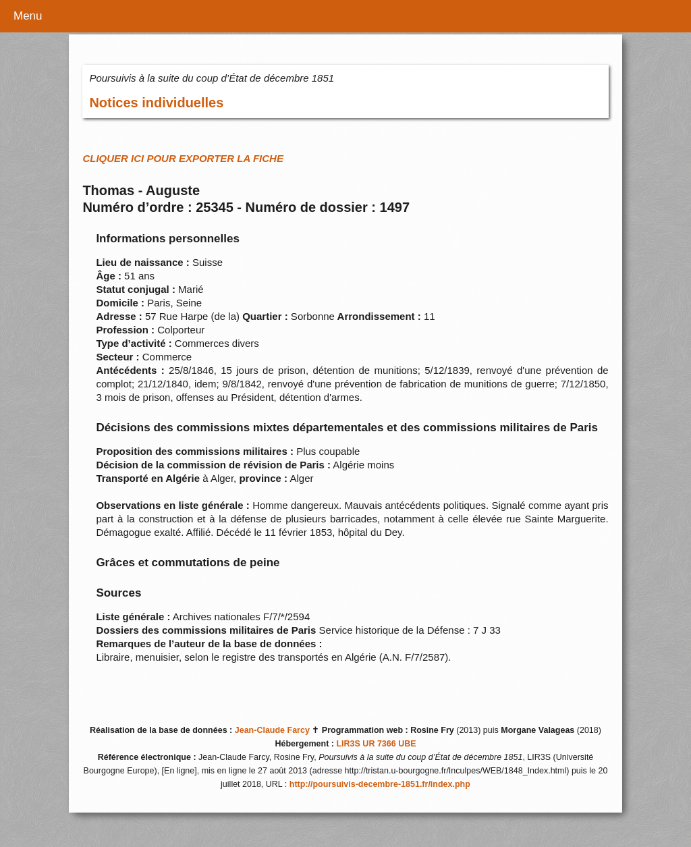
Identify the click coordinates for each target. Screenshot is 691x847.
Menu (28, 15)
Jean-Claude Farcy (272, 730)
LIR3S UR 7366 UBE (376, 743)
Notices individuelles (156, 102)
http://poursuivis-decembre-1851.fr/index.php (379, 784)
